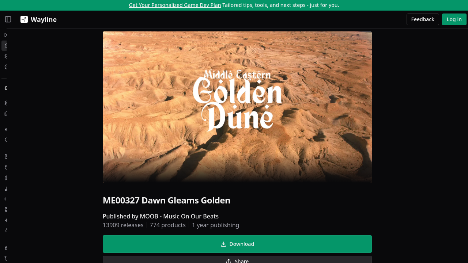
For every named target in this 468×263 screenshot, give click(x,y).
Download (275, 245)
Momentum (23, 34)
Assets (16, 45)
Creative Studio (27, 56)
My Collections (26, 113)
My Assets (21, 102)
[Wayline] (37, 19)
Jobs (13, 66)
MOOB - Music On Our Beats (217, 218)
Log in (454, 19)
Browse (14, 129)
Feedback (423, 19)
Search (17, 139)
